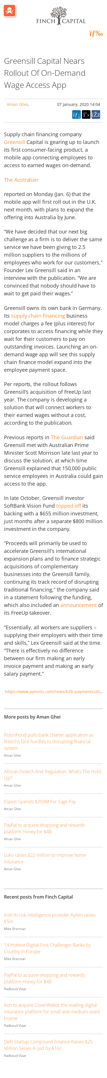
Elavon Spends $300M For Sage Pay (40, 801)
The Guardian (67, 437)
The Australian (21, 179)
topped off (68, 505)
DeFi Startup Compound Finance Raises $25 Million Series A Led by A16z (48, 1045)
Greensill (14, 142)
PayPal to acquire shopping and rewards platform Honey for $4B (44, 828)
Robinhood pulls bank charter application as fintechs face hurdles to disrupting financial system (48, 741)
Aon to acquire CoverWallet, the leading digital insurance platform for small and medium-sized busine (52, 1011)
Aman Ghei (17, 104)
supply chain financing (38, 315)
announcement (78, 605)
